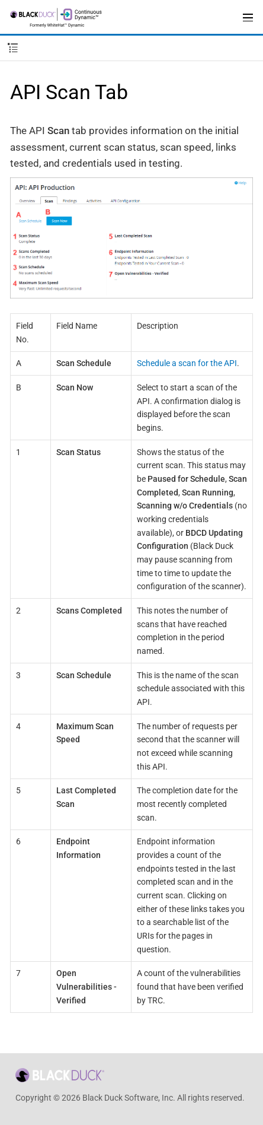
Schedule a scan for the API (187, 363)
